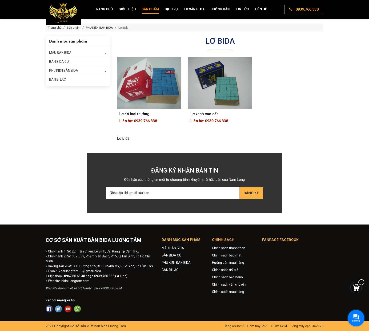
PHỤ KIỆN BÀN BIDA (63, 70)
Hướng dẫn (220, 9)
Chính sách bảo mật (226, 255)
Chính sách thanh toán (228, 248)
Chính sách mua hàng (228, 292)
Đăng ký (251, 193)
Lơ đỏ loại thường (134, 114)
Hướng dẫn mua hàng (228, 262)
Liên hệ (261, 9)
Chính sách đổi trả (225, 270)
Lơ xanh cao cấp (204, 114)
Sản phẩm (150, 9)
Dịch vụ (171, 9)
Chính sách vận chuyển (229, 284)
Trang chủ (103, 9)
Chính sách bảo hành (227, 277)
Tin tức (242, 9)
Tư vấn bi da (194, 9)
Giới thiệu (127, 9)
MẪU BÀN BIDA (60, 53)
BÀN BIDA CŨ (59, 61)
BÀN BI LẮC (57, 79)
